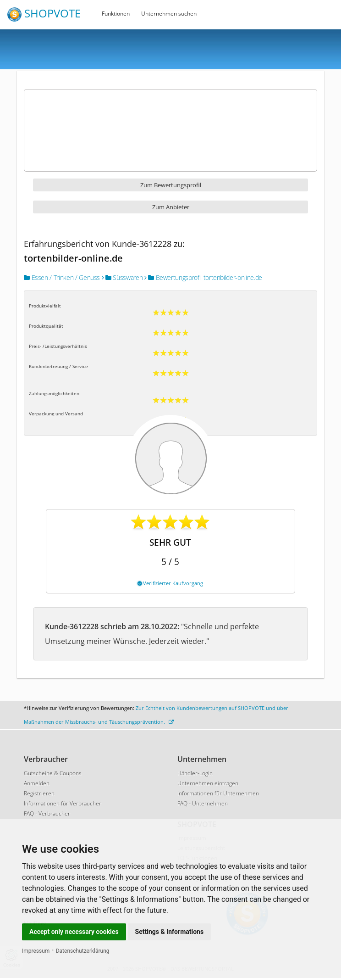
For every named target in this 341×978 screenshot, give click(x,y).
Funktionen (116, 13)
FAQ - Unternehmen (202, 803)
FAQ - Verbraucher (47, 813)
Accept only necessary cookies (74, 931)
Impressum (36, 951)
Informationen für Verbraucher (62, 803)
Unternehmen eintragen (207, 783)
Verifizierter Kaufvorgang (170, 583)
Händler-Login (195, 773)
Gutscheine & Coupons (53, 773)
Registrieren (39, 793)
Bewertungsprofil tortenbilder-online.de (203, 277)
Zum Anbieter (170, 207)
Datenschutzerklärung (83, 951)
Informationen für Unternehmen (218, 793)
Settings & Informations (169, 931)
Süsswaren (122, 277)
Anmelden (37, 783)
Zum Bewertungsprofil (170, 185)
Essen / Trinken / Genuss (62, 277)
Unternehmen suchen (169, 13)
